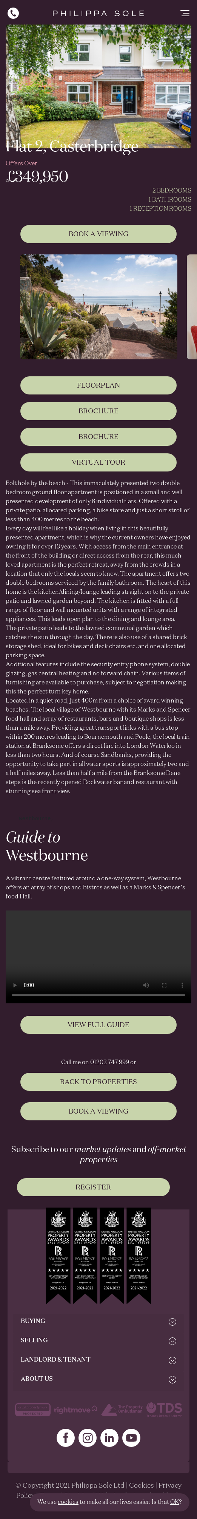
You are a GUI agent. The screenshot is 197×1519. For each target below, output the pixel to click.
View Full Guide (98, 1031)
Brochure (98, 417)
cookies (68, 1502)
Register (93, 1187)
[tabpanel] (98, 306)
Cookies (141, 1485)
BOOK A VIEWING (98, 1117)
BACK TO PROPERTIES (98, 1088)
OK (174, 1502)
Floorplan (98, 391)
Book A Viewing (98, 234)
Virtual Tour (98, 468)
